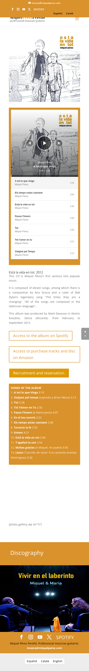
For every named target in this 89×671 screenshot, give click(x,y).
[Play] (44, 143)
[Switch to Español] (58, 13)
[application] (44, 143)
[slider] (44, 176)
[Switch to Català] (69, 13)
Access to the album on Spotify (40, 335)
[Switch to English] (57, 661)
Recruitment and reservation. (39, 373)
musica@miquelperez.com (44, 648)
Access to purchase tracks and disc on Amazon (44, 354)
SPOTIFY (39, 9)
